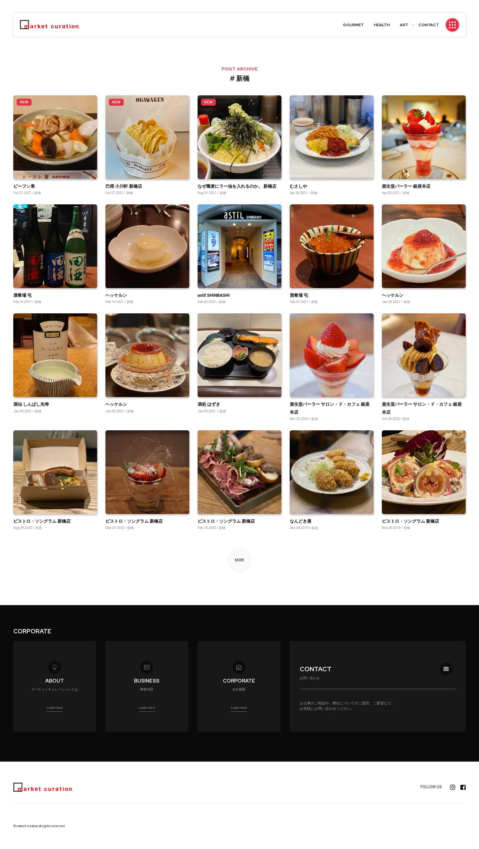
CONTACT (428, 25)
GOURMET (353, 25)
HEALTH (382, 25)
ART (404, 25)
